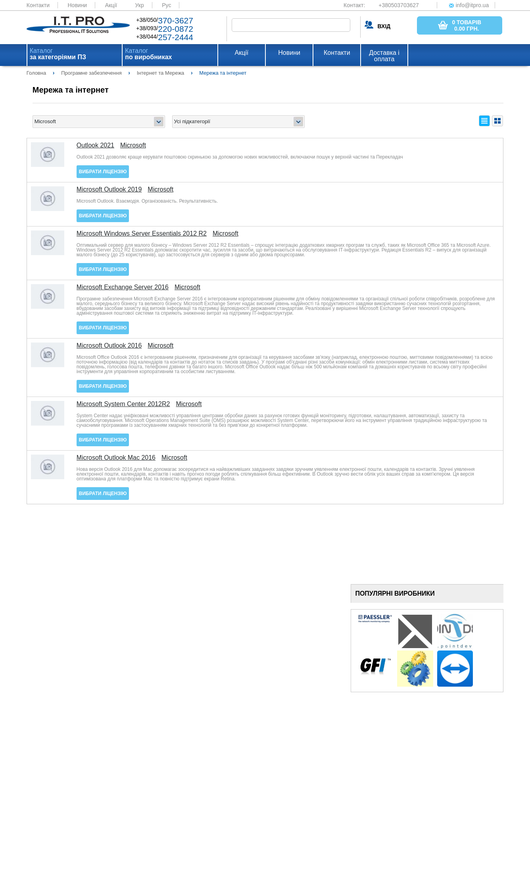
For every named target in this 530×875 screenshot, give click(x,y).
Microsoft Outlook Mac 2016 (116, 458)
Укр (139, 5)
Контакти (38, 5)
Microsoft (133, 145)
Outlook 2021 (95, 145)
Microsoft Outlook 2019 (109, 189)
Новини (77, 5)
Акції (111, 5)
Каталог (58, 54)
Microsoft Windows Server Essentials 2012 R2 (142, 233)
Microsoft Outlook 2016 (109, 346)
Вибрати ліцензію (103, 171)
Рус (166, 5)
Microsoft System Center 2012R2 (123, 404)
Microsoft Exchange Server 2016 (123, 287)
